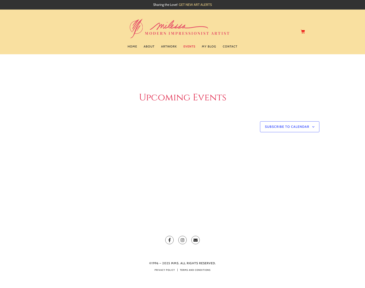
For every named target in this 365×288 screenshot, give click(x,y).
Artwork (169, 46)
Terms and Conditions (195, 270)
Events (189, 46)
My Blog (209, 46)
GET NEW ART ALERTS (195, 5)
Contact (230, 46)
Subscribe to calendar (287, 127)
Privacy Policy (165, 270)
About (149, 46)
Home (132, 46)
